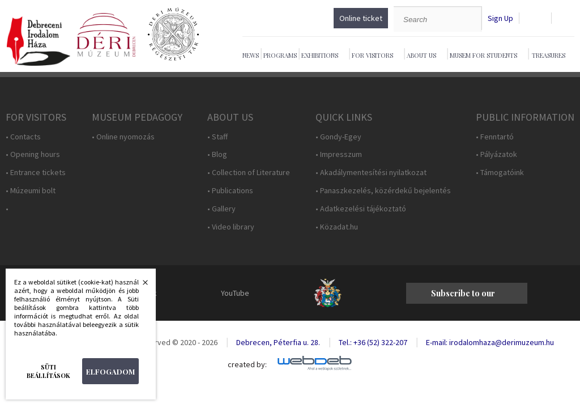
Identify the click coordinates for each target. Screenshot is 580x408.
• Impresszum (338, 154)
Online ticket (360, 18)
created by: (247, 364)
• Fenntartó (495, 137)
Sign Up (500, 18)
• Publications (230, 191)
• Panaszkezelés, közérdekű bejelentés (383, 191)
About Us (421, 55)
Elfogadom (110, 371)
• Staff (217, 137)
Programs (280, 55)
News (250, 55)
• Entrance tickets (36, 172)
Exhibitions (319, 55)
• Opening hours (33, 154)
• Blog (217, 154)
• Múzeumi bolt (31, 191)
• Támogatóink (500, 172)
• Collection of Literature (248, 172)
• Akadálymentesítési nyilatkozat (371, 172)
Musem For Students (483, 55)
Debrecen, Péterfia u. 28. (278, 342)
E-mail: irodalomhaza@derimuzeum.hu (490, 342)
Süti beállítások (48, 371)
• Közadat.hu (336, 227)
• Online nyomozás (123, 137)
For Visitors (372, 55)
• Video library (230, 227)
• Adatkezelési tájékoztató (360, 209)
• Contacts (23, 137)
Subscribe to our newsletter (463, 296)
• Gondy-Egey (338, 137)
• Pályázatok (496, 154)
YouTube (235, 293)
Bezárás (139, 285)
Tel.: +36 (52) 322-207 (373, 342)
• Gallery (221, 209)
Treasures (548, 55)
